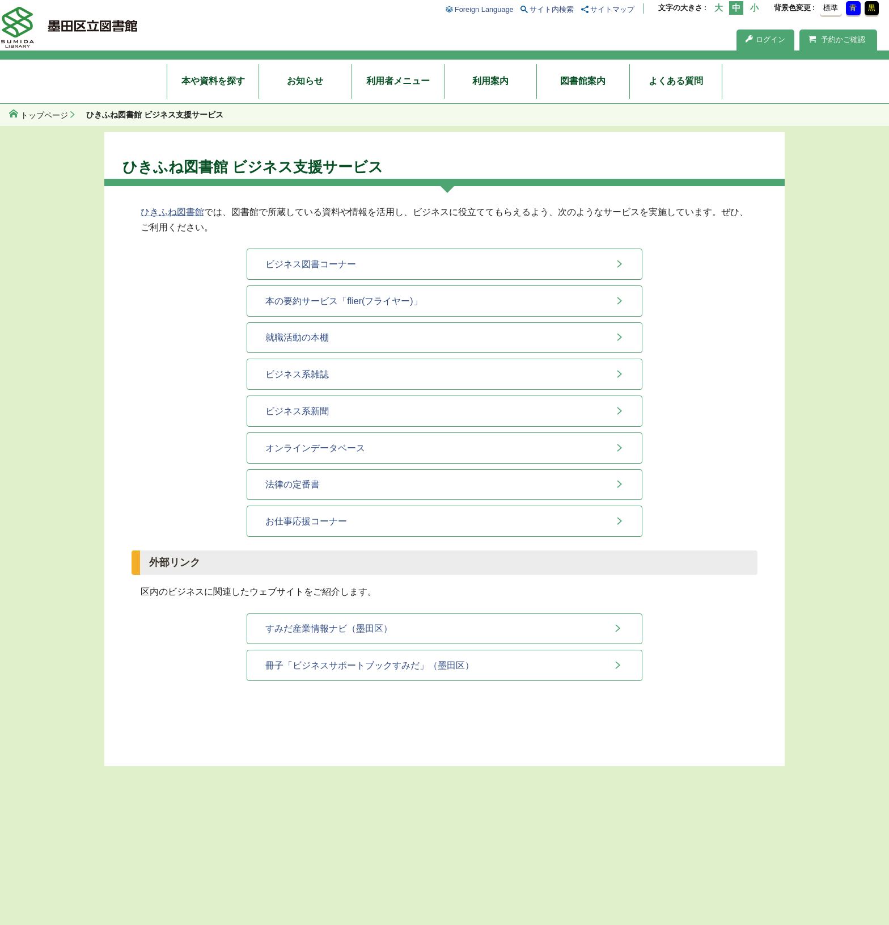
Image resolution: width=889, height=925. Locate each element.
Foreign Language (484, 9)
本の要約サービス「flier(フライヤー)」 (343, 301)
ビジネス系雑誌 (297, 374)
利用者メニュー (398, 81)
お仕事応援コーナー (306, 521)
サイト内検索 (552, 9)
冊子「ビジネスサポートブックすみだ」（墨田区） (369, 665)
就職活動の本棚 (297, 337)
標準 (830, 7)
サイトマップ (612, 9)
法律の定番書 (292, 484)
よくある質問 (676, 81)
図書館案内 (583, 81)
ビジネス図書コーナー (310, 264)
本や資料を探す (213, 81)
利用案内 (490, 81)
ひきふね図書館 (172, 212)
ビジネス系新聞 (297, 411)
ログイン (765, 39)
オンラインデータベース (315, 448)
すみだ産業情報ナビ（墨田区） (328, 628)
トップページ (44, 115)
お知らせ (305, 81)
